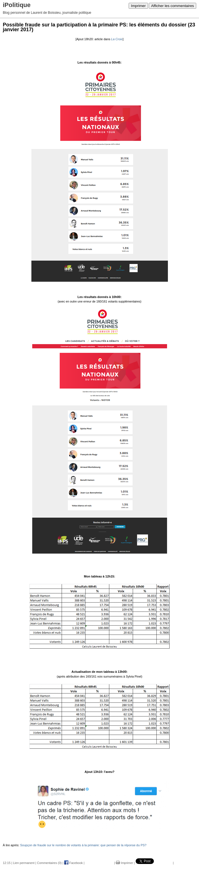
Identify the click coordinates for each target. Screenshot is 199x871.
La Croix (117, 39)
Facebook (73, 863)
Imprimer (138, 6)
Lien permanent (23, 863)
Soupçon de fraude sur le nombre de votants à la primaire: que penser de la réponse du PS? (83, 845)
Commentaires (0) (49, 863)
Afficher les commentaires (172, 6)
